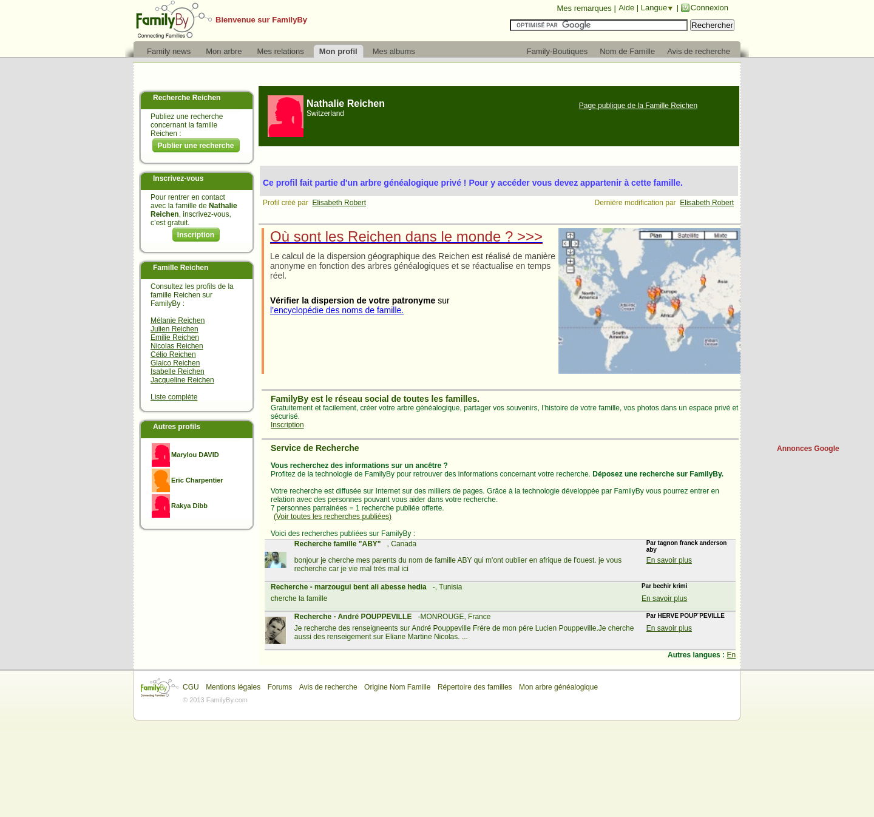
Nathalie (346, 103)
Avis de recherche (328, 687)
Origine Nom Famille (397, 687)
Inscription (195, 235)
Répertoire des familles (475, 687)
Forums (280, 687)
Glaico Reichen (175, 363)
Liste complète (174, 397)
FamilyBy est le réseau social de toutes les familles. (375, 399)
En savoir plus (669, 560)
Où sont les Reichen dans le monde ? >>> (406, 236)
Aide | (629, 7)
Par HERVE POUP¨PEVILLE (685, 615)
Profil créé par (287, 202)
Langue (654, 7)
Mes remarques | (586, 8)
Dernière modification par (637, 202)
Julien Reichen (174, 329)
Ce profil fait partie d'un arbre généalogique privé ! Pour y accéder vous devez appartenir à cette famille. (473, 183)
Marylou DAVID (195, 454)
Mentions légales (233, 687)
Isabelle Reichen (178, 371)
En (731, 655)
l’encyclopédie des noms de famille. (337, 310)
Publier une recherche (195, 145)
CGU (191, 687)
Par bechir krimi (665, 586)
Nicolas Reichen (177, 346)
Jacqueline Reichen (182, 380)
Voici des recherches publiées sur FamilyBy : (343, 533)
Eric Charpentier (197, 480)
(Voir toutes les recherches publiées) (332, 516)
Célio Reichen (173, 354)
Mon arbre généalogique (558, 687)
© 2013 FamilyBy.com (215, 699)
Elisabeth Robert (339, 202)
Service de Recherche (315, 448)
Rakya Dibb (189, 505)
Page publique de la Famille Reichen (638, 105)
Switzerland (325, 113)
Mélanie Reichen (178, 320)
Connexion (709, 7)
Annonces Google (808, 448)
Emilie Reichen (175, 337)
